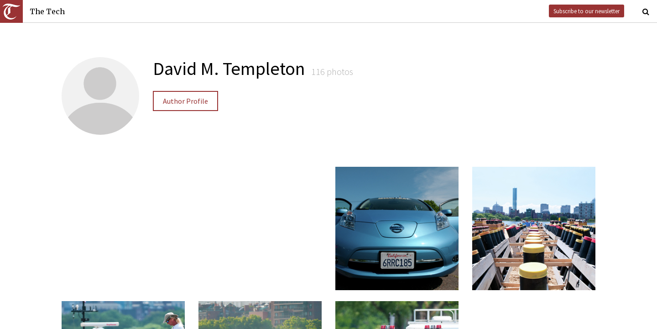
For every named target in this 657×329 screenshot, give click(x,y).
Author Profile (185, 101)
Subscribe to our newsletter (586, 11)
